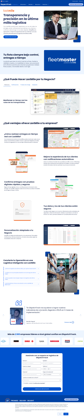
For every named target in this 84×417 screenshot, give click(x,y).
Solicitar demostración (76, 4)
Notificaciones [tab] (15, 84)
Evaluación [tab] (34, 84)
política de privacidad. (39, 383)
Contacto (81, 1)
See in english (4, 1)
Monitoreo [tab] (7, 84)
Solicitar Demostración (11, 37)
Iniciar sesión (75, 1)
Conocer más (69, 322)
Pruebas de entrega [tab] (25, 84)
